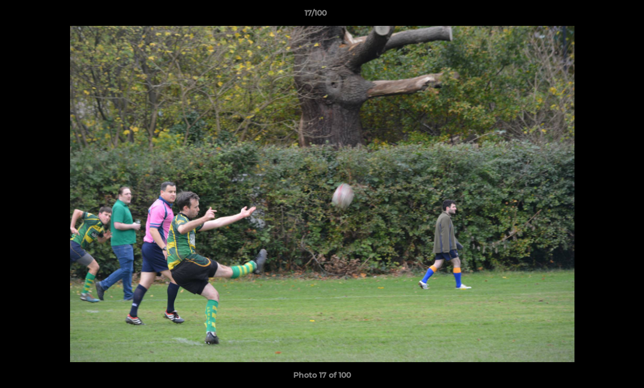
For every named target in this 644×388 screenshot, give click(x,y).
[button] (598, 15)
